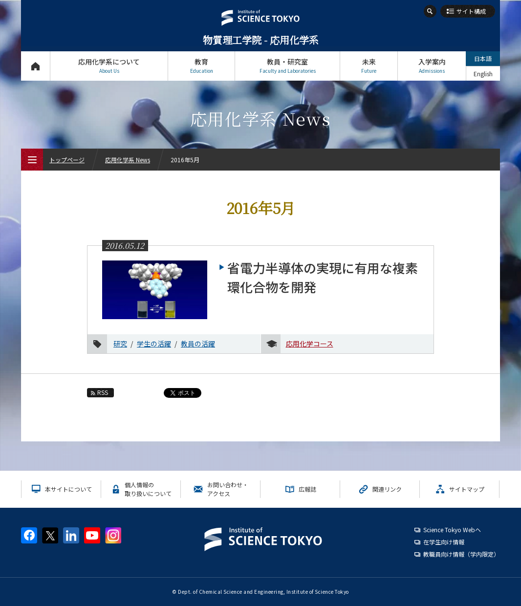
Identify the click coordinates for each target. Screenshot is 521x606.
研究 (120, 343)
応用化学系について (109, 66)
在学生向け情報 (443, 542)
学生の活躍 (154, 343)
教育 (201, 66)
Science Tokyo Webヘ (452, 529)
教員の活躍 (198, 343)
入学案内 (432, 66)
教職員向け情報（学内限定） (461, 554)
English (483, 73)
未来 (368, 66)
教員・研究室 (287, 66)
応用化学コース (309, 343)
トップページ (35, 66)
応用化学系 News (127, 159)
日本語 (483, 58)
